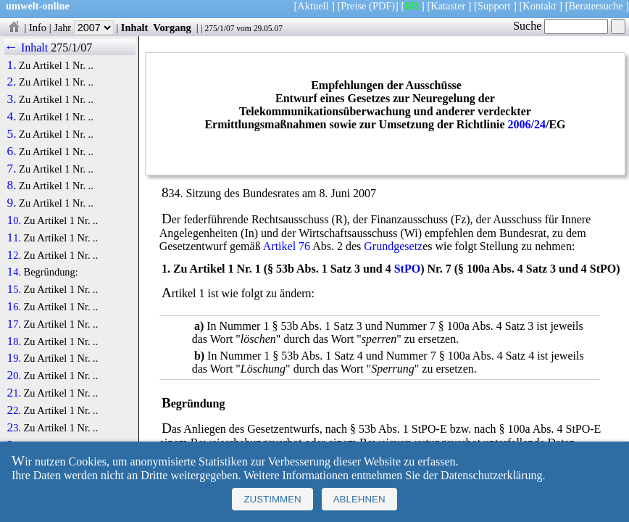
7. (12, 169)
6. (12, 151)
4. (12, 117)
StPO (407, 268)
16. (14, 306)
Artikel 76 (286, 246)
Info (37, 27)
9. (12, 203)
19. (14, 358)
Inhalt (135, 27)
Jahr (84, 27)
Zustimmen (272, 499)
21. (14, 393)
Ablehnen (359, 499)
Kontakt (539, 6)
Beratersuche (596, 6)
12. (14, 255)
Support (494, 6)
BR (411, 6)
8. (12, 185)
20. (14, 375)
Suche (560, 26)
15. (14, 289)
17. (14, 324)
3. (12, 99)
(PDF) (382, 6)
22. (14, 410)
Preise (353, 6)
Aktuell (312, 6)
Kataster (447, 6)
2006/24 (526, 124)
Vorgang (172, 27)
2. (12, 82)
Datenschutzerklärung (491, 475)
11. (14, 238)
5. (12, 134)
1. (12, 65)
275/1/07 (219, 28)
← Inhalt (26, 47)
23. (14, 428)
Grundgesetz (393, 246)
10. (14, 220)
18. (14, 341)
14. (14, 272)
